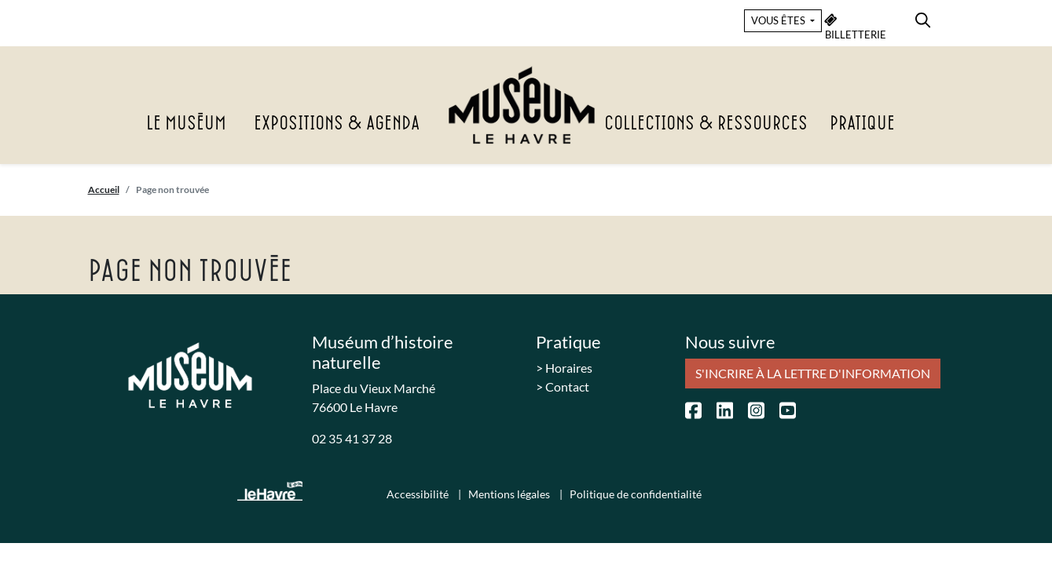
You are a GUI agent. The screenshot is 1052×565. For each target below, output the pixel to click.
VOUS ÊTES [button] (779, 20)
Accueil (103, 189)
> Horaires (564, 367)
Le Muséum (186, 124)
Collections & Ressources (706, 124)
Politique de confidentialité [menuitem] (636, 494)
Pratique (862, 124)
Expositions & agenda (337, 124)
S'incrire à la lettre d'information (812, 373)
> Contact (562, 386)
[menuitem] (922, 17)
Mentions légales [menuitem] (510, 494)
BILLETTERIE (855, 27)
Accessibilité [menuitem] (419, 494)
